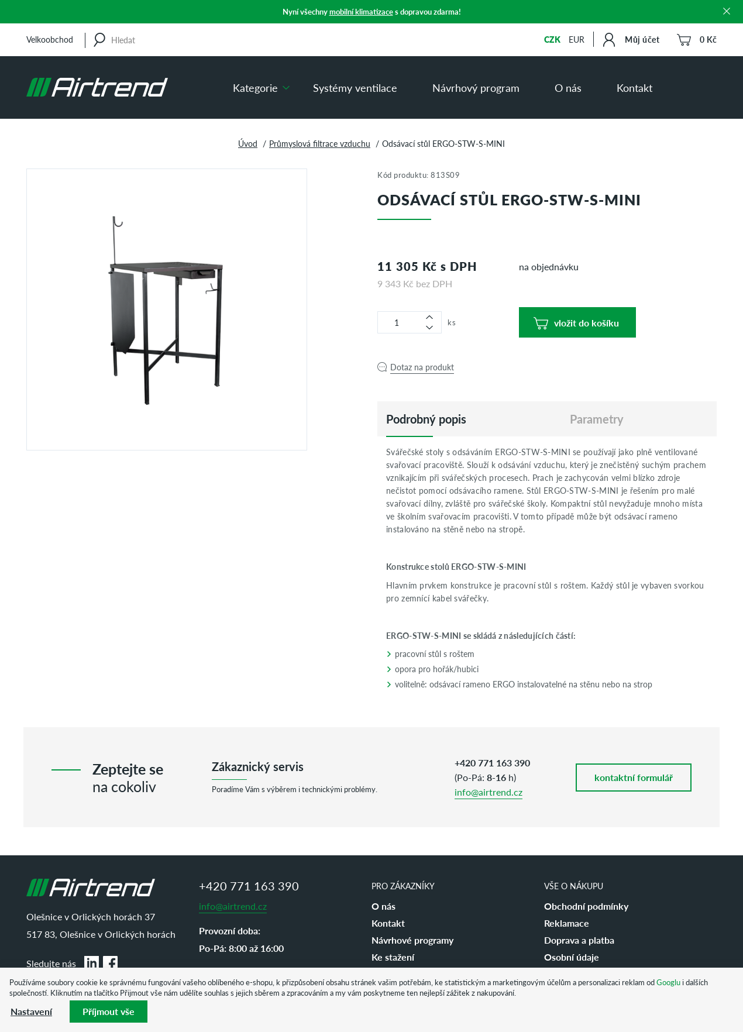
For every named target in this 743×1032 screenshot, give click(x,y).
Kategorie (255, 87)
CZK (552, 39)
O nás (568, 87)
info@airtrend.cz (488, 792)
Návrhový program (476, 87)
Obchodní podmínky (586, 906)
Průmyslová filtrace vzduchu (319, 143)
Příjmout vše (108, 1011)
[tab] (426, 419)
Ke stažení (393, 957)
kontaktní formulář (633, 777)
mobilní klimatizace (361, 11)
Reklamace (566, 923)
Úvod (247, 143)
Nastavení (31, 1011)
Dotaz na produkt (422, 367)
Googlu (668, 982)
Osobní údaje (571, 957)
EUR (576, 39)
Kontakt (634, 87)
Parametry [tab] (597, 419)
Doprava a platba (579, 940)
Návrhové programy (412, 940)
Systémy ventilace (355, 87)
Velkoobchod (49, 39)
